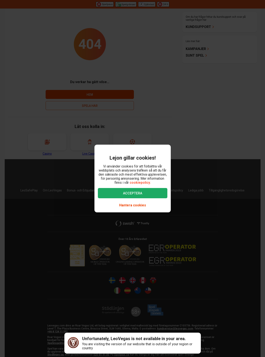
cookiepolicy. (140, 183)
